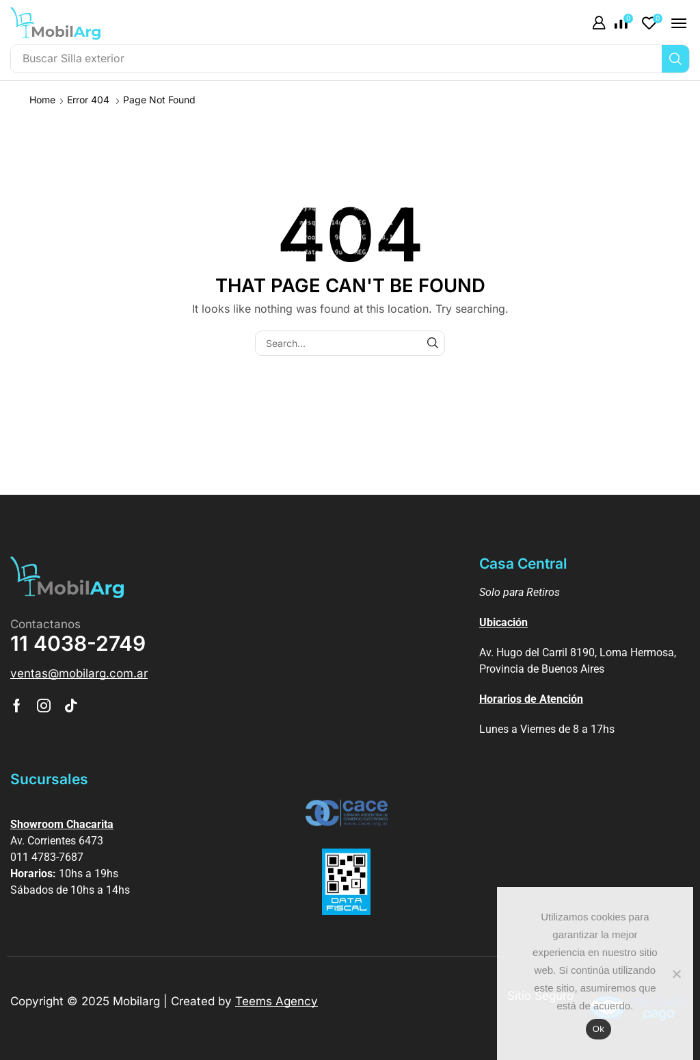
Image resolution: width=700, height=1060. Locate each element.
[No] (676, 974)
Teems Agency (276, 1001)
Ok (598, 1029)
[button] (599, 23)
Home (42, 99)
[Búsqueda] (675, 59)
